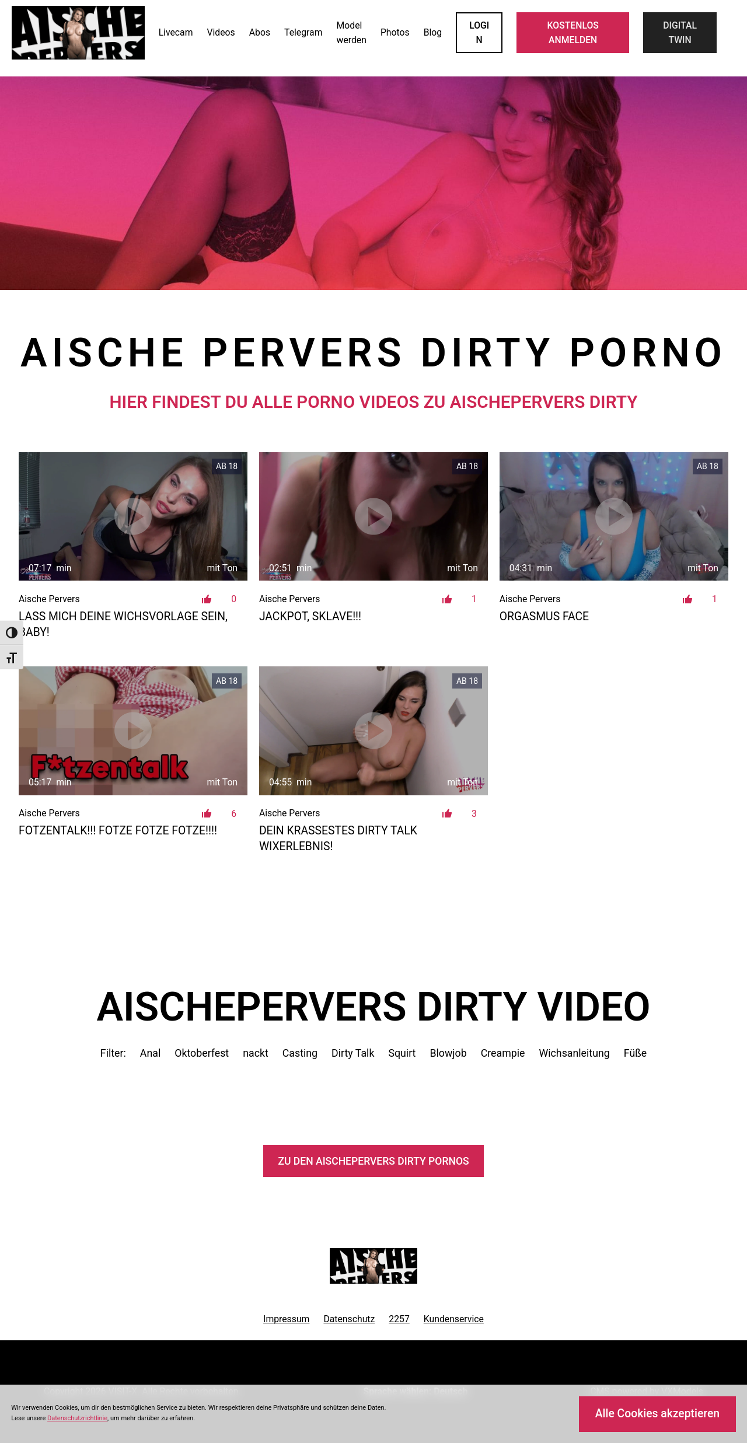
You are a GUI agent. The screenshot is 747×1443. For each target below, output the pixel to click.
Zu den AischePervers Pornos (373, 1161)
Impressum (286, 1319)
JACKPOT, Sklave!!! (310, 616)
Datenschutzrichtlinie (77, 1418)
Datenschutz (349, 1319)
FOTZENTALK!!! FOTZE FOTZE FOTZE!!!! (118, 830)
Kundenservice (454, 1319)
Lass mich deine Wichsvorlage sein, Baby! (123, 624)
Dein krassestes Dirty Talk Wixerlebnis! (338, 838)
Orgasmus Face (544, 616)
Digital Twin (680, 33)
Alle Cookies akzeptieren (657, 1413)
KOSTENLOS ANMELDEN (573, 33)
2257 (399, 1319)
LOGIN (479, 33)
